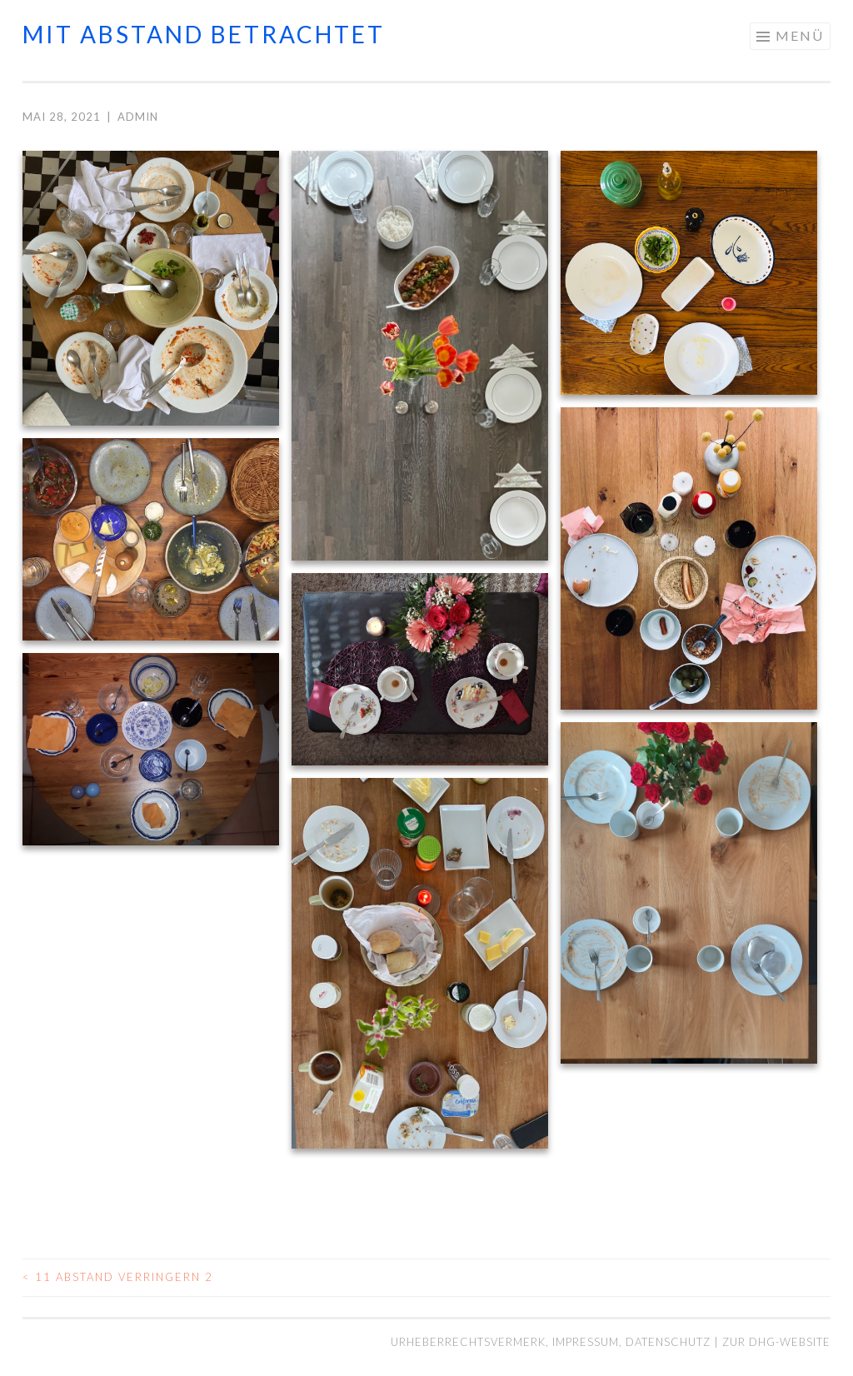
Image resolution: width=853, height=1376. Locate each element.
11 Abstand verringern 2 (117, 1277)
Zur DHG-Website (776, 1342)
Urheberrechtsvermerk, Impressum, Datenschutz (552, 1342)
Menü (800, 35)
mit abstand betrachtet (203, 34)
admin (137, 116)
